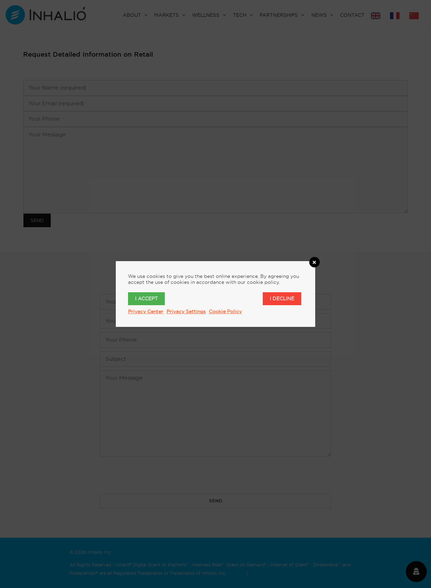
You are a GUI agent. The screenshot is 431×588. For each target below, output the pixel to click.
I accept (146, 298)
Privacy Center (145, 311)
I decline (282, 298)
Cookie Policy (225, 311)
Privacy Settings (186, 311)
